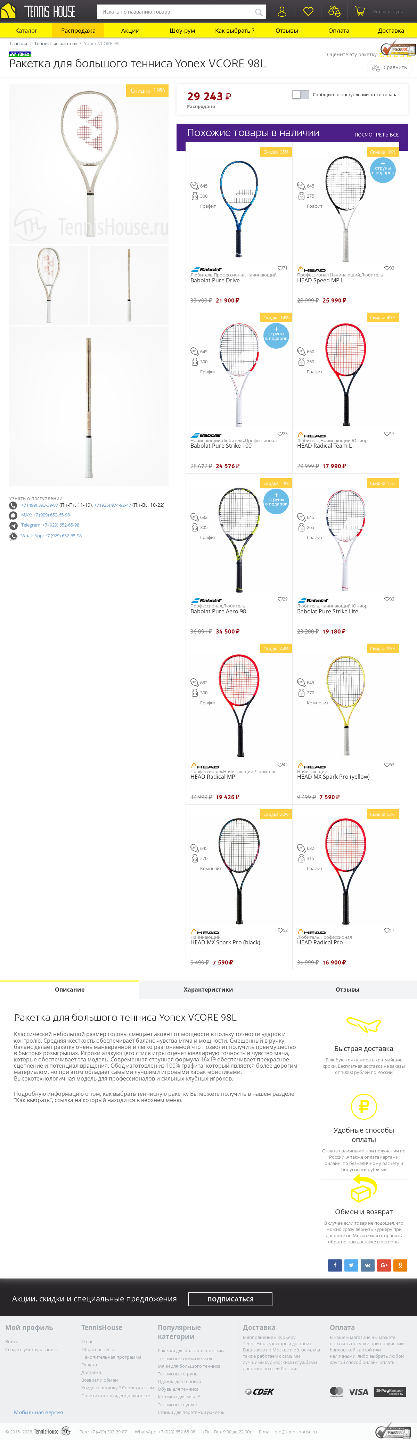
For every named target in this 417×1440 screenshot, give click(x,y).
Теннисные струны (178, 1374)
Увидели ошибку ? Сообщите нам (117, 1387)
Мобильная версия (38, 1412)
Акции (130, 30)
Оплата (338, 30)
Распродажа (78, 30)
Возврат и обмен (99, 1380)
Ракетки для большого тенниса (192, 1350)
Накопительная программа (111, 1357)
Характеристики (208, 989)
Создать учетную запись (31, 1349)
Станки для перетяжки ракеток (191, 1412)
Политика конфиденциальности (115, 1395)
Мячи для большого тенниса (189, 1366)
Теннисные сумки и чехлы (186, 1358)
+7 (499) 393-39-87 (39, 505)
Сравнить (395, 67)
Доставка (391, 30)
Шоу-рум (182, 30)
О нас (87, 1341)
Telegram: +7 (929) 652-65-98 (50, 525)
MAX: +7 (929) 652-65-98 (45, 515)
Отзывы (287, 30)
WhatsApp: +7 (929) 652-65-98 (51, 535)
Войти (11, 1341)
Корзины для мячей (179, 1396)
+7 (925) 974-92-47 (112, 505)
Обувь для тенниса (178, 1389)
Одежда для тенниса (179, 1381)
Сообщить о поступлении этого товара (355, 94)
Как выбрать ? (234, 30)
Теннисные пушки (177, 1404)
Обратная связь (98, 1349)
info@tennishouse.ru (295, 1432)
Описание (69, 989)
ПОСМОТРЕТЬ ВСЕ (376, 135)
